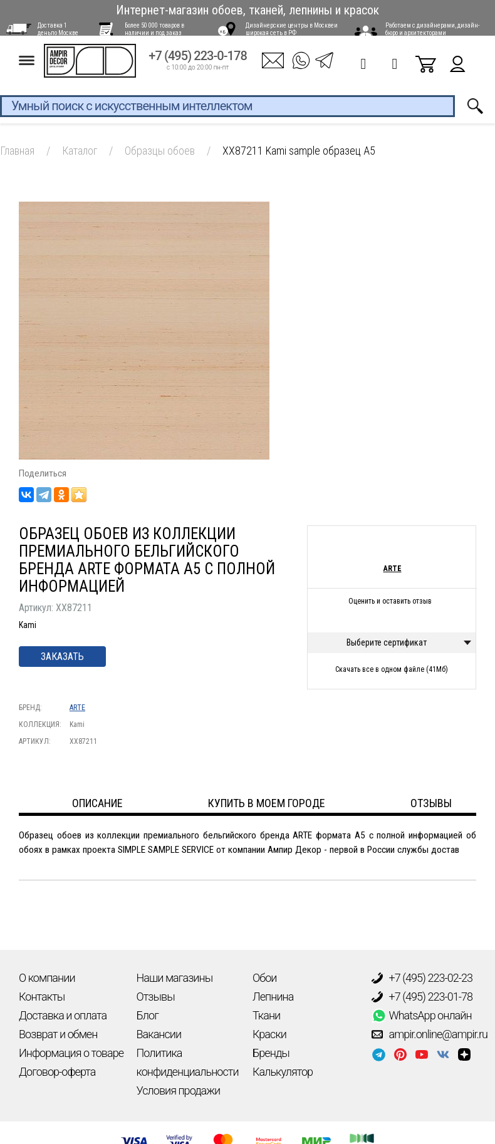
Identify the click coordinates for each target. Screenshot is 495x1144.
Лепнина (273, 996)
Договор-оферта (57, 1071)
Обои (264, 977)
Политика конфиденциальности (188, 1062)
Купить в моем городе (266, 803)
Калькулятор (283, 1071)
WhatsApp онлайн (422, 1015)
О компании (47, 977)
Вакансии (159, 1034)
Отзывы (156, 996)
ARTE (77, 707)
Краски (269, 1034)
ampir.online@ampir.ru (430, 1034)
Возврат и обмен (58, 1034)
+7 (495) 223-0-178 (197, 63)
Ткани (266, 1015)
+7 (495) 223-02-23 (422, 978)
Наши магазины (175, 977)
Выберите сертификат (386, 642)
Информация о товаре (71, 1052)
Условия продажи (179, 1090)
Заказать (62, 656)
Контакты (42, 996)
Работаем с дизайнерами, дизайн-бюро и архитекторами (432, 29)
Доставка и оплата (63, 1015)
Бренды (271, 1052)
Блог (148, 1015)
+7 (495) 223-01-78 (422, 996)
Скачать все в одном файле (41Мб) (391, 669)
